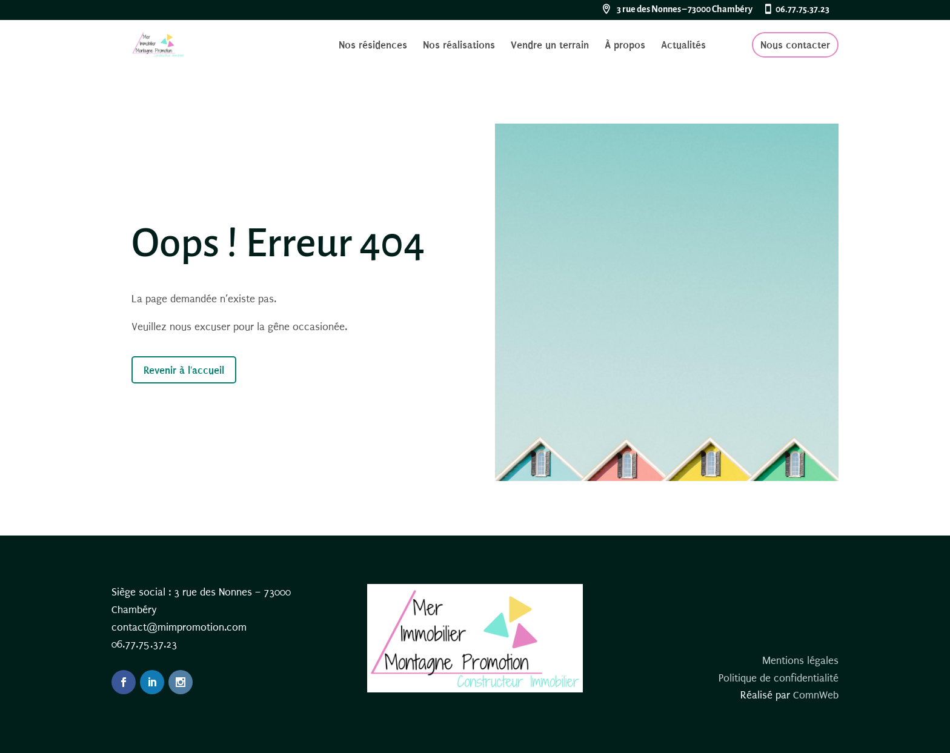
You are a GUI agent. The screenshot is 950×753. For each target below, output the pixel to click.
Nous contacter (795, 45)
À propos (625, 46)
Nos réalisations (459, 46)
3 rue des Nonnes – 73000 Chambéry (684, 9)
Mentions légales (800, 660)
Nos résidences (373, 46)
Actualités (683, 46)
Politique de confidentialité (779, 678)
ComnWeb (816, 695)
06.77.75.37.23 (802, 9)
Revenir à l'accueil (184, 370)
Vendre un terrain (550, 46)
